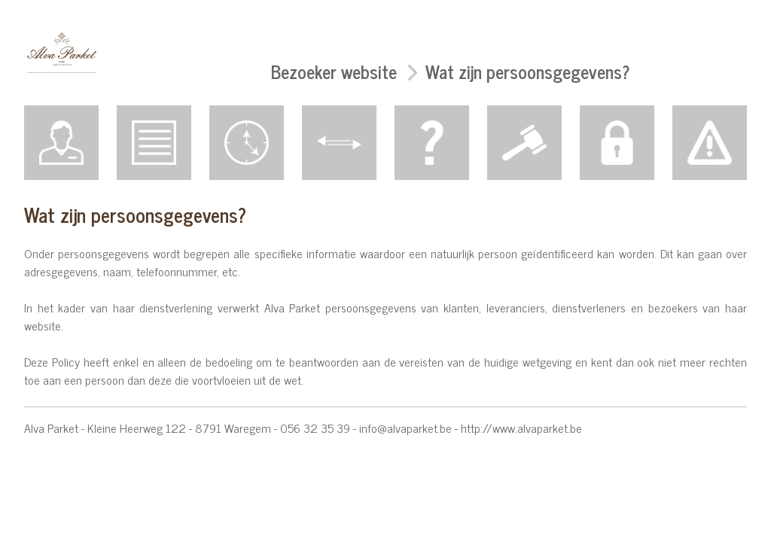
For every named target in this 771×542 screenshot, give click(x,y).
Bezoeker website (334, 71)
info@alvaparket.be (405, 427)
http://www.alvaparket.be (521, 427)
